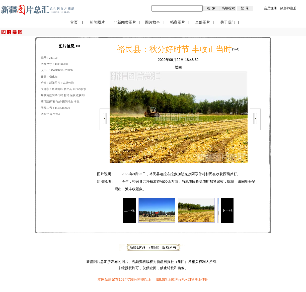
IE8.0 (160, 279)
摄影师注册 (288, 8)
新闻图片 (97, 22)
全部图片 (202, 22)
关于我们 (227, 22)
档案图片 (177, 22)
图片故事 (152, 22)
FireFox (181, 279)
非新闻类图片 (125, 22)
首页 (74, 22)
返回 (178, 67)
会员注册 (270, 8)
